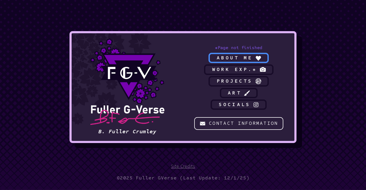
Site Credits (183, 166)
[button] (239, 58)
